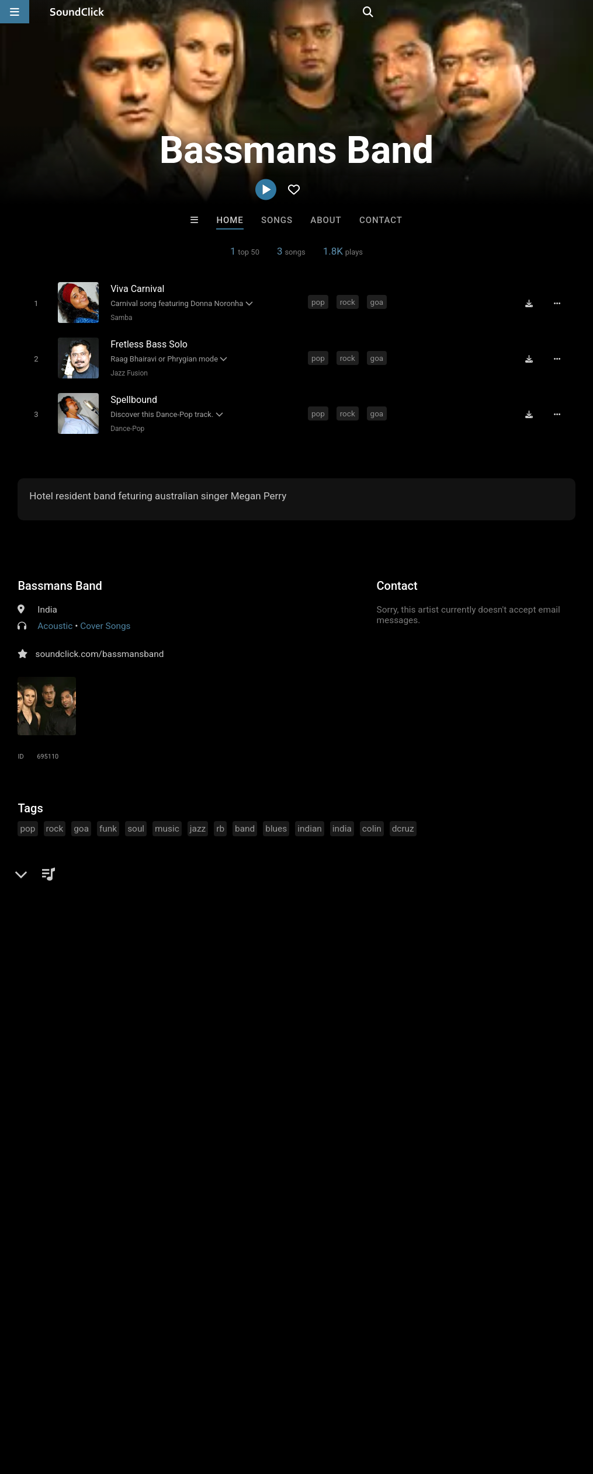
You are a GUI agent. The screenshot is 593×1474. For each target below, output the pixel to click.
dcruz (403, 823)
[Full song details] (561, 303)
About (325, 220)
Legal (315, 1404)
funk (108, 823)
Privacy (278, 1404)
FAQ (49, 1404)
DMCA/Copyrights (217, 1404)
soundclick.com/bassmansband (99, 648)
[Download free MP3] (533, 303)
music (167, 823)
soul (135, 823)
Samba (119, 317)
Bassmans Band (60, 580)
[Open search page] (581, 11)
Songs (277, 220)
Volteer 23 (441, 1225)
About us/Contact (103, 1404)
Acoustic (54, 620)
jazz (198, 823)
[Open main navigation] (14, 11)
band (245, 823)
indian (309, 823)
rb (220, 823)
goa (378, 302)
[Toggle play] (34, 302)
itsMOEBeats (151, 1225)
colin (372, 823)
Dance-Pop (125, 423)
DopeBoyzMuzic (248, 1225)
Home (229, 220)
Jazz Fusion (126, 370)
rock (348, 302)
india (342, 823)
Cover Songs (105, 620)
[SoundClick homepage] (77, 12)
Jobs (160, 1404)
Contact (381, 220)
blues (276, 823)
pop (319, 302)
